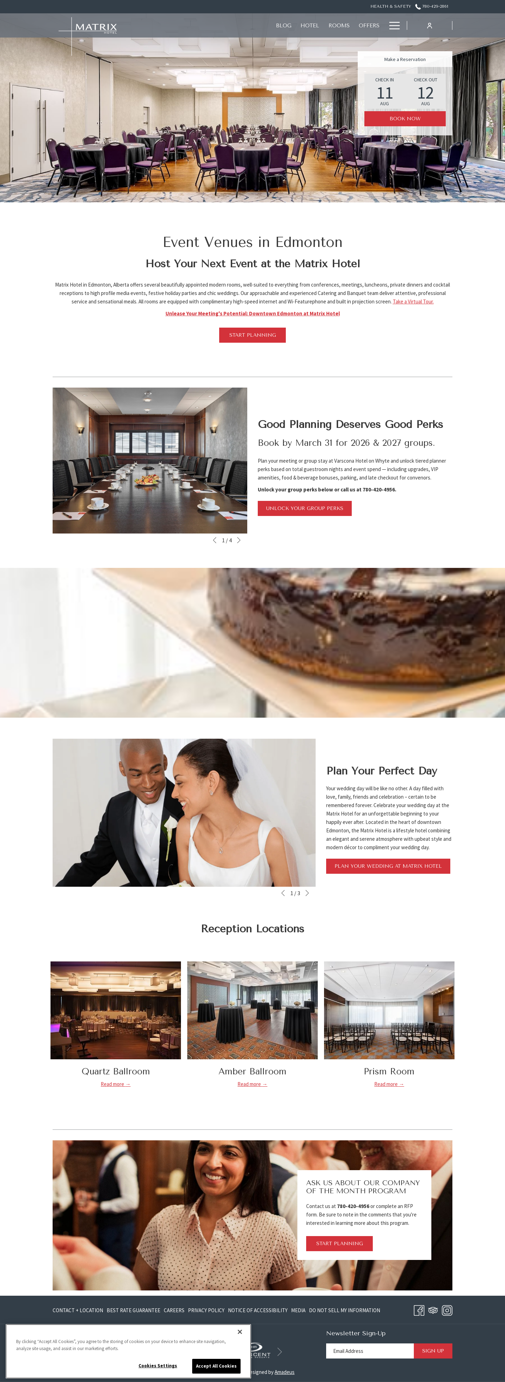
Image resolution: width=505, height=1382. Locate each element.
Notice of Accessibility (258, 1310)
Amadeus (285, 1372)
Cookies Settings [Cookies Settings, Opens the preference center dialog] (158, 1366)
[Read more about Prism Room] (389, 1010)
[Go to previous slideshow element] (214, 540)
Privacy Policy (206, 1310)
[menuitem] (79, 1310)
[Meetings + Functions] (344, 25)
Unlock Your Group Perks (304, 508)
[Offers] (243, 25)
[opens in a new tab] (252, 1350)
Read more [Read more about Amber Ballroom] (249, 1084)
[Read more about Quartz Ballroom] (115, 1010)
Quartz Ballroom (115, 1071)
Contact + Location (78, 1310)
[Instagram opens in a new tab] (447, 1309)
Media (298, 1310)
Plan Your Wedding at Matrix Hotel (392, 868)
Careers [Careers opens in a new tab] (174, 1311)
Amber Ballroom (252, 1071)
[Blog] (158, 25)
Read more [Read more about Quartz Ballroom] (113, 1084)
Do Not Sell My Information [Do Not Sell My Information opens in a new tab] (344, 1311)
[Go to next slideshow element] (239, 540)
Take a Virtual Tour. (413, 301)
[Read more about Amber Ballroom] (252, 1010)
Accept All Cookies (216, 1366)
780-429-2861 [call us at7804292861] (431, 6)
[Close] (240, 1332)
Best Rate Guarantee (133, 1310)
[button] (384, 91)
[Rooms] (213, 25)
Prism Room (389, 1071)
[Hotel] (184, 25)
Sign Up (433, 1351)
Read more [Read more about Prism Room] (386, 1084)
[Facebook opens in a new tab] (419, 1309)
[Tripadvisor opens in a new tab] (433, 1309)
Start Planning (252, 335)
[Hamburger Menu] (392, 25)
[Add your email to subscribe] (370, 1350)
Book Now (405, 119)
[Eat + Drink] (281, 25)
